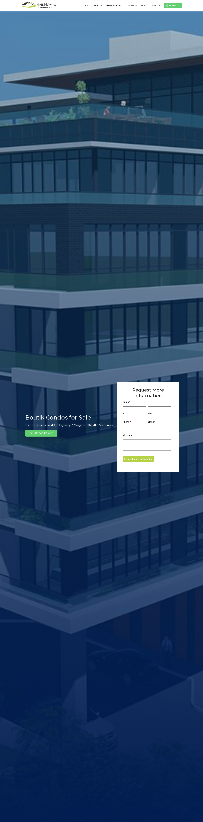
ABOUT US (98, 6)
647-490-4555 (173, 5)
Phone (127, 422)
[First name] (134, 409)
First (125, 413)
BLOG (143, 6)
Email (151, 422)
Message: (128, 435)
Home (87, 6)
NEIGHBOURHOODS (113, 6)
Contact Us (155, 6)
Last (150, 413)
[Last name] (159, 409)
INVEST (131, 6)
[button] (41, 433)
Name (126, 402)
